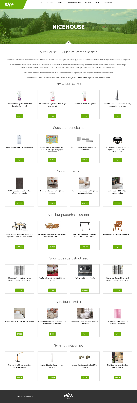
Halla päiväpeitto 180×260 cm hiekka (19, 322)
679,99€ (117, 247)
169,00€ (52, 203)
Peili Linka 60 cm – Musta (85, 278)
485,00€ (19, 203)
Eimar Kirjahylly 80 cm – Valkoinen (19, 147)
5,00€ (52, 334)
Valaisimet (108, 2)
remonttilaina (82, 78)
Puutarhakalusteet (74, 2)
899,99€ (117, 160)
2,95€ (117, 334)
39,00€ (19, 334)
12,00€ (19, 116)
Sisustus (87, 2)
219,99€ (52, 160)
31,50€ (117, 378)
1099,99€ (85, 247)
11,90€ (52, 116)
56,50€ (19, 378)
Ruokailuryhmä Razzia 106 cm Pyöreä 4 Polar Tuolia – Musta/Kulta (117, 149)
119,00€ (85, 203)
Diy (41, 2)
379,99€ (85, 290)
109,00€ (117, 203)
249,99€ (19, 160)
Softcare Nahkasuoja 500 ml (85, 104)
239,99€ (117, 290)
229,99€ (52, 378)
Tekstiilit (97, 2)
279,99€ (19, 290)
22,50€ (52, 290)
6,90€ (117, 116)
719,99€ (52, 247)
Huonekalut (50, 2)
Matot (60, 2)
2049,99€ (19, 247)
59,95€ (84, 334)
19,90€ (84, 116)
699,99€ (85, 160)
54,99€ (84, 378)
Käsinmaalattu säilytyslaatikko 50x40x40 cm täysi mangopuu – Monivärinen (52, 149)
